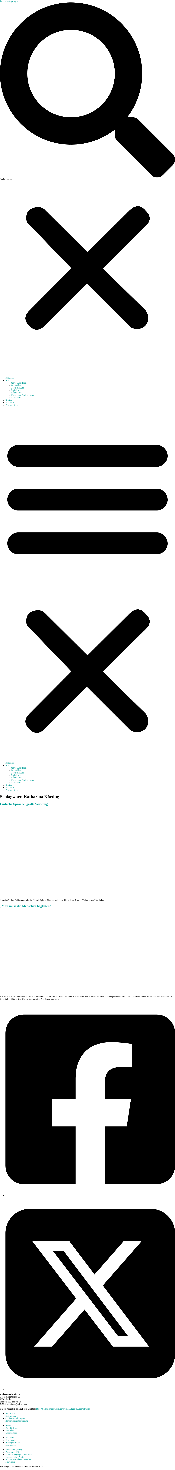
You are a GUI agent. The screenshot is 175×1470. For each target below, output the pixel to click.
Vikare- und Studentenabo (22, 395)
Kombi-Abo (16, 393)
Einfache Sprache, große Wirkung (24, 804)
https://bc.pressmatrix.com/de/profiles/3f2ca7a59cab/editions (63, 1409)
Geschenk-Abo (17, 388)
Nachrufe (9, 402)
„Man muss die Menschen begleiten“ (25, 906)
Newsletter (15, 397)
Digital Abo (16, 390)
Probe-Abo (16, 385)
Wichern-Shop (11, 405)
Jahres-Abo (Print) (19, 383)
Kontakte (9, 400)
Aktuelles (9, 378)
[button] (87, 90)
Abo (7, 380)
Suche (2, 179)
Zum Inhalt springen (9, 1)
